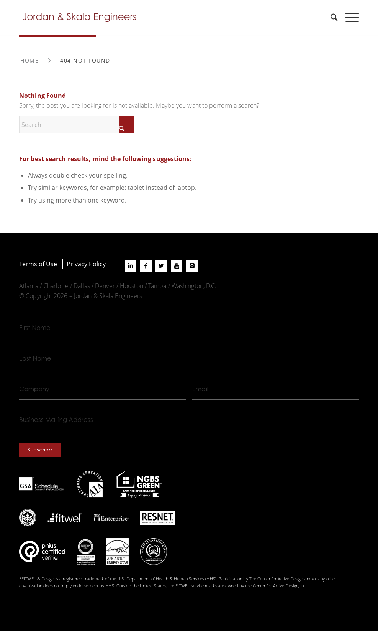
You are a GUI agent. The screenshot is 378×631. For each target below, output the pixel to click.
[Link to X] (161, 266)
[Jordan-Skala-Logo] (82, 17)
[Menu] (348, 17)
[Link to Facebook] (146, 266)
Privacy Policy (86, 264)
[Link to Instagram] (192, 266)
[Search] (330, 17)
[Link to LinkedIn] (130, 266)
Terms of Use (38, 264)
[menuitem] (330, 17)
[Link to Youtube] (176, 266)
